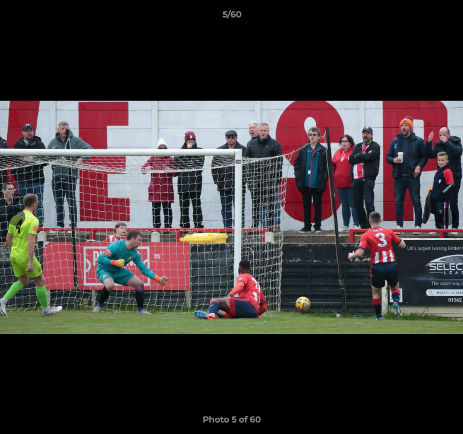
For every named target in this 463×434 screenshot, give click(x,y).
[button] (448, 17)
